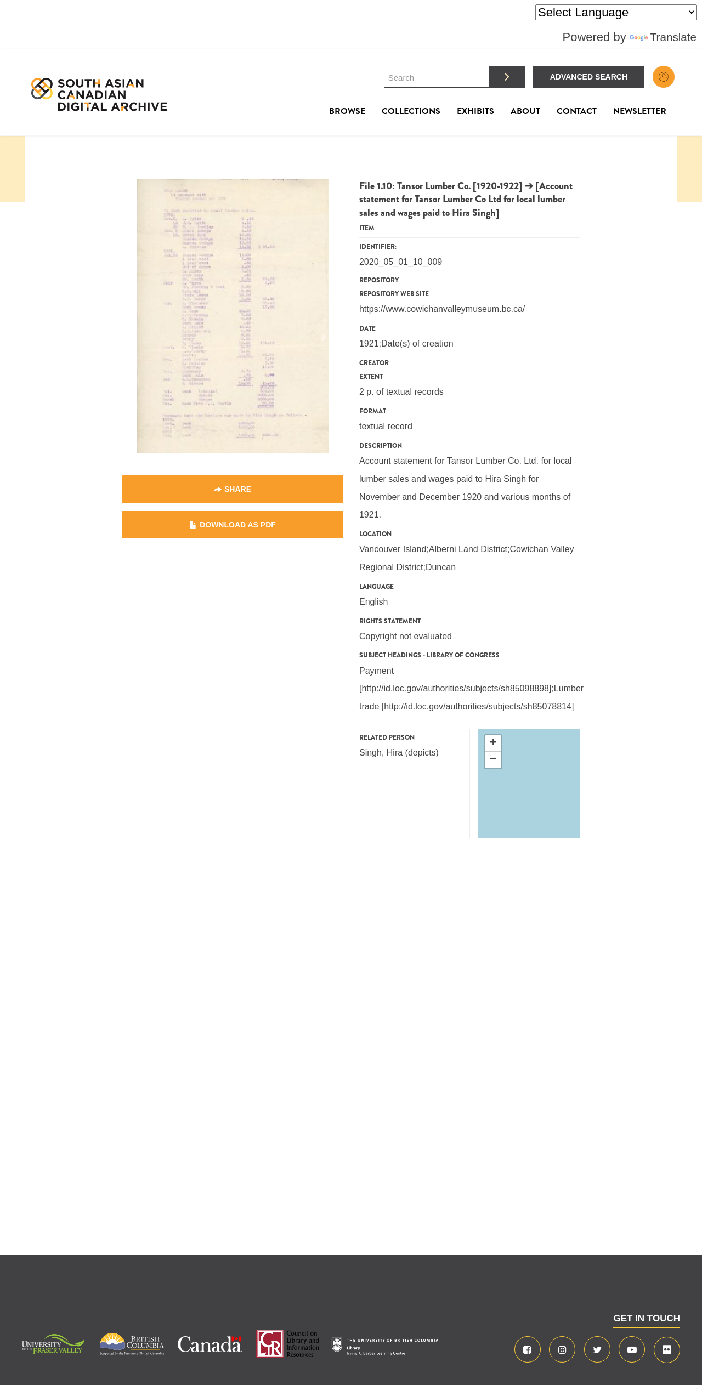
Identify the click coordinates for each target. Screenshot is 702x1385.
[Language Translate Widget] (616, 12)
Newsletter (639, 111)
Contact (577, 111)
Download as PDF (238, 524)
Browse (347, 111)
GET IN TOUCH (646, 1318)
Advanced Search (588, 76)
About (525, 111)
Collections (411, 111)
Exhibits (475, 111)
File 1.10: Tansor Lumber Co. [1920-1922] (441, 186)
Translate (661, 37)
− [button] (493, 760)
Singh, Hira (381, 752)
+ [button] (493, 743)
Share (237, 489)
